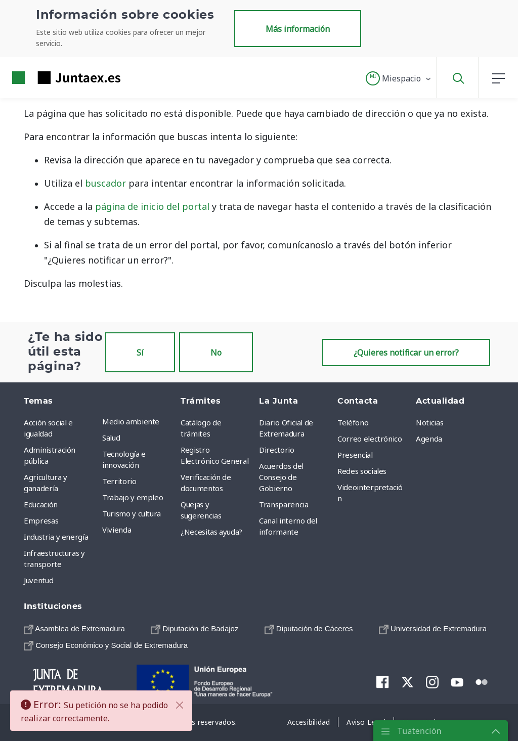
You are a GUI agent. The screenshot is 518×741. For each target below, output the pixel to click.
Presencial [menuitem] (355, 455)
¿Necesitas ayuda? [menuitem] (211, 532)
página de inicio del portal (152, 206)
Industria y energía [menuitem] (56, 537)
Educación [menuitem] (41, 504)
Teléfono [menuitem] (352, 422)
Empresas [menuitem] (41, 520)
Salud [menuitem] (111, 437)
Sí (140, 352)
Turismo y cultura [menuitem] (131, 513)
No (216, 352)
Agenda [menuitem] (429, 438)
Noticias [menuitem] (429, 422)
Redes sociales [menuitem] (361, 471)
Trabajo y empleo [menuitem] (132, 497)
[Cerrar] (179, 705)
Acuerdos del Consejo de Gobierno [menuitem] (281, 477)
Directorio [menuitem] (276, 450)
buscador (105, 183)
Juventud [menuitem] (38, 580)
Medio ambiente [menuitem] (130, 421)
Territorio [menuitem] (119, 481)
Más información (298, 28)
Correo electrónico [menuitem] (369, 438)
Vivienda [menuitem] (116, 530)
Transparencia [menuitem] (283, 504)
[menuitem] (74, 628)
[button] (399, 78)
